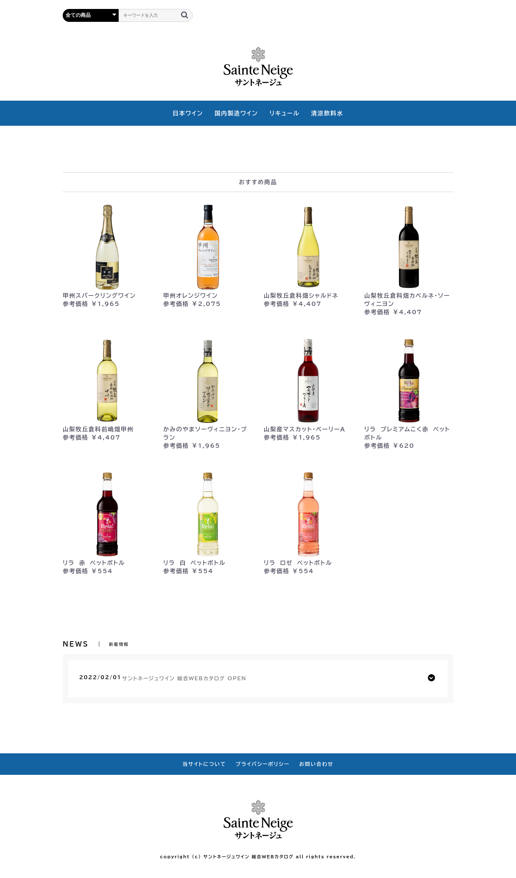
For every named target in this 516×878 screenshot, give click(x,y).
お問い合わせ (316, 764)
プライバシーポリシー (263, 764)
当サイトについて (204, 764)
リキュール (284, 113)
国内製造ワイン (236, 113)
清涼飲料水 (327, 113)
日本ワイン (188, 113)
